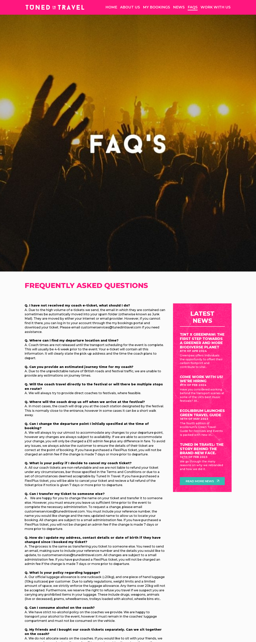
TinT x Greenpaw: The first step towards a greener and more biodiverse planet (202, 340)
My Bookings (156, 7)
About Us (130, 7)
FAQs (193, 7)
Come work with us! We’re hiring (201, 379)
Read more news (200, 481)
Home (111, 7)
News (179, 7)
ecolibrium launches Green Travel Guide (202, 413)
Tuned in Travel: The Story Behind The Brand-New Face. (202, 448)
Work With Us (216, 7)
